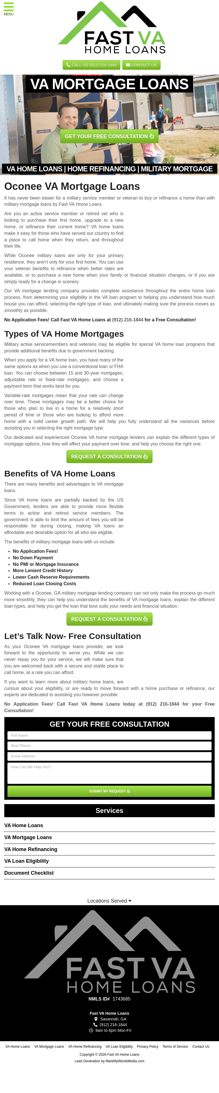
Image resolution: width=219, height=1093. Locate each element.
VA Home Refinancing (30, 849)
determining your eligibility (60, 297)
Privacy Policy (147, 1047)
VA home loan (63, 360)
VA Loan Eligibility (26, 861)
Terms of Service (175, 1047)
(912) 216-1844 (127, 319)
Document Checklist (29, 873)
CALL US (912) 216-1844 (91, 65)
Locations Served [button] (109, 901)
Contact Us (141, 65)
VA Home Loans (23, 825)
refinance (195, 688)
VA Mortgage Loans (28, 837)
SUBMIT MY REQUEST (109, 791)
